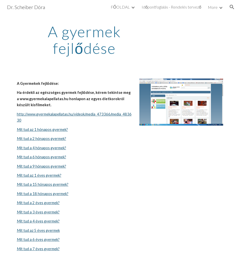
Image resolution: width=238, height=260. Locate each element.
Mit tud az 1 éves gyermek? (39, 175)
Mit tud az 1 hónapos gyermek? (42, 129)
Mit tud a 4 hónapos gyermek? (41, 148)
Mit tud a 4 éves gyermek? (38, 221)
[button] (232, 7)
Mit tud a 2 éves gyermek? (38, 203)
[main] (84, 39)
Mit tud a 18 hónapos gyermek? (42, 194)
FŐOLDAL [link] (120, 7)
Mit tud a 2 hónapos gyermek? (41, 138)
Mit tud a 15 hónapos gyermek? (42, 184)
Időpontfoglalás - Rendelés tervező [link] (171, 7)
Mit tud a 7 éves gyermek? (38, 249)
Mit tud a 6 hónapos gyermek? (41, 157)
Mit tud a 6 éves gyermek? (38, 239)
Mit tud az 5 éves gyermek (38, 230)
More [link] (213, 7)
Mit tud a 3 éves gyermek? (38, 212)
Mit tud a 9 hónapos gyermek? (41, 166)
